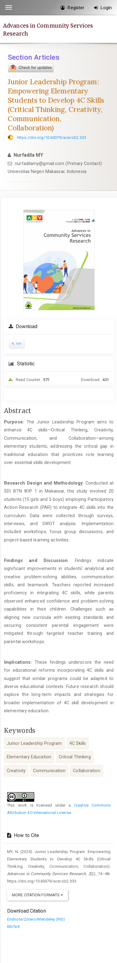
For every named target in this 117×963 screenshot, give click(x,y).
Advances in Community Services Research (48, 29)
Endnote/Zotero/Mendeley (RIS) (36, 919)
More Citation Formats (37, 895)
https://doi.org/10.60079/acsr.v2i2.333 (51, 137)
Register (72, 7)
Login (103, 7)
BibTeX (13, 926)
